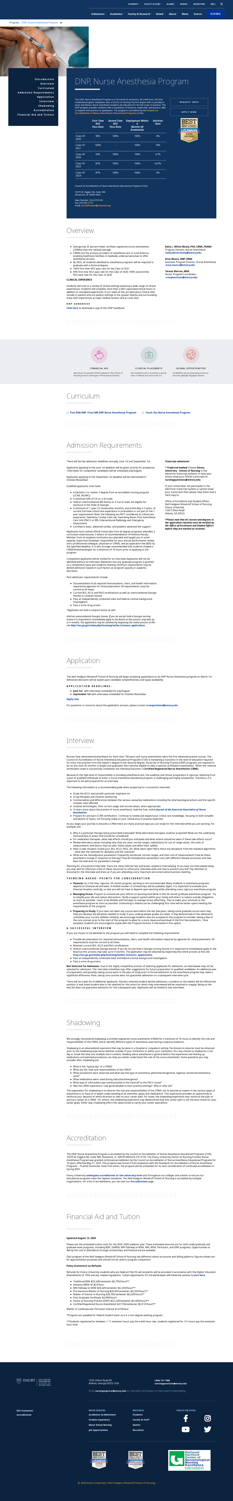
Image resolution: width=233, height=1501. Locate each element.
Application (45, 96)
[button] (133, 4)
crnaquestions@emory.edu (181, 277)
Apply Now (189, 112)
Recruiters (138, 1430)
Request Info (189, 102)
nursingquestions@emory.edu (171, 1383)
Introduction (44, 79)
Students (138, 1414)
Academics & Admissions (102, 1414)
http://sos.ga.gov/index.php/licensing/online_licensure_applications (112, 954)
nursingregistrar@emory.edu (110, 1390)
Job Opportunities (98, 1430)
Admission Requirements (36, 92)
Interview (46, 101)
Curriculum (46, 88)
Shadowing (46, 105)
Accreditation (44, 110)
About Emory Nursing (100, 1424)
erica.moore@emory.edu (180, 265)
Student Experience (99, 1419)
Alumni (136, 1424)
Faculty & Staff (141, 1419)
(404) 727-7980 (162, 1380)
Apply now (73, 699)
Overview (47, 83)
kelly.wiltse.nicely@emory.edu (183, 252)
